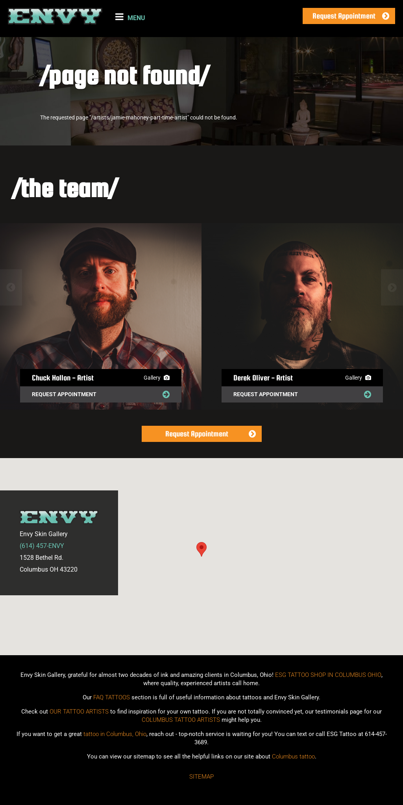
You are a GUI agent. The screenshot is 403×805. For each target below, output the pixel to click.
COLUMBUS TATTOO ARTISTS (181, 719)
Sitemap (201, 776)
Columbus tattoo (293, 756)
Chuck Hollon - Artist (63, 377)
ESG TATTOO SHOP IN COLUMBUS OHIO (328, 674)
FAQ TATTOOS (111, 697)
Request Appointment (343, 15)
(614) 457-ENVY (42, 546)
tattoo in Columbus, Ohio (114, 734)
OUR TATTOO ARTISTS (79, 711)
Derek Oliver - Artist (263, 377)
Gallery (157, 378)
